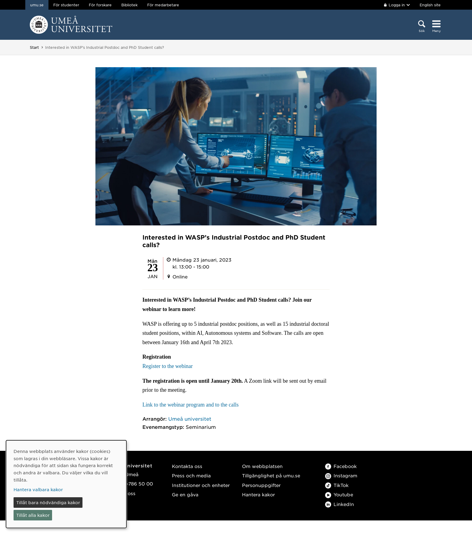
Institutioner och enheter (201, 485)
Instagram (341, 475)
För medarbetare (163, 4)
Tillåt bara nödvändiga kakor (48, 502)
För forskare (100, 4)
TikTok (337, 485)
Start (34, 47)
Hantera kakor (258, 494)
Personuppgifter (261, 485)
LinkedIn (339, 504)
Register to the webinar (167, 366)
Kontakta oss (187, 466)
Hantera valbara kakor (38, 489)
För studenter (66, 4)
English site (430, 4)
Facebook (341, 466)
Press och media (191, 475)
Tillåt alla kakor (33, 515)
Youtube (339, 494)
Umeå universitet (189, 419)
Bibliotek (129, 4)
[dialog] (66, 484)
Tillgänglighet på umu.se (271, 475)
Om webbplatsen (262, 466)
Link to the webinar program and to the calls (190, 405)
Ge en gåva (185, 494)
